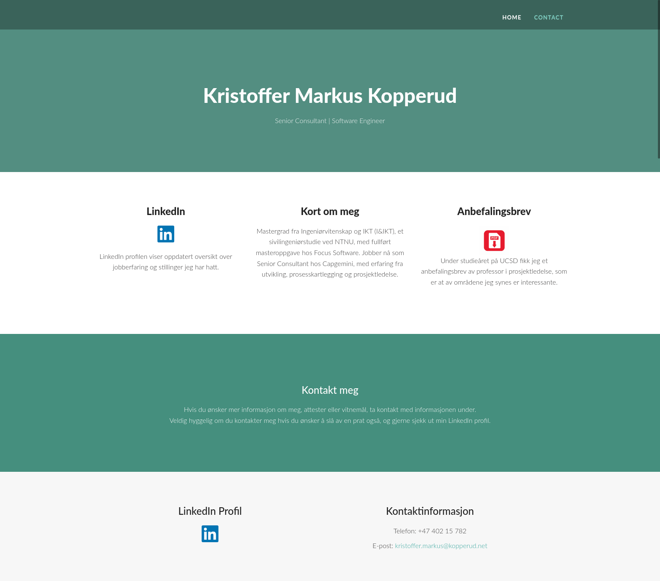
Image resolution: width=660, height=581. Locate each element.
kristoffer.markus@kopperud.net (441, 545)
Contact (549, 17)
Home (511, 17)
